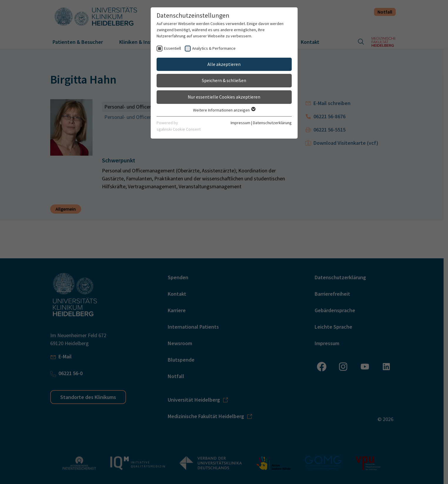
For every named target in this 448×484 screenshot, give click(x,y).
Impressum (240, 122)
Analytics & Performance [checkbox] (214, 48)
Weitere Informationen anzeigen (224, 110)
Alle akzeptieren (224, 64)
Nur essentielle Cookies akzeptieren (224, 97)
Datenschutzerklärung (272, 122)
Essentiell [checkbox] (172, 48)
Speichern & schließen (224, 80)
